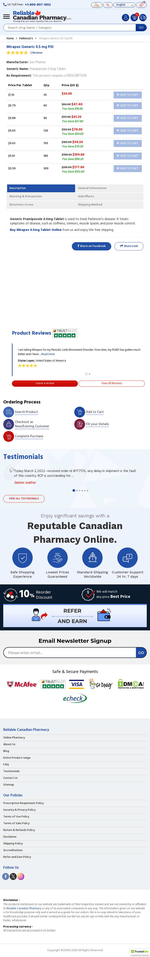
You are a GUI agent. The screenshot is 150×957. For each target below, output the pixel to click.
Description (17, 188)
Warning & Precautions (25, 196)
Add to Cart (127, 95)
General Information (92, 188)
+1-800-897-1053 (38, 5)
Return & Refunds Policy (19, 830)
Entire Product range (17, 758)
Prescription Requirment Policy (23, 803)
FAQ (6, 765)
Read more (48, 354)
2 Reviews (36, 53)
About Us (9, 744)
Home (10, 38)
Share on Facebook (91, 246)
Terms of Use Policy (16, 817)
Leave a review (45, 383)
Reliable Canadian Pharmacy (23, 908)
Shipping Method (90, 204)
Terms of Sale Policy (16, 823)
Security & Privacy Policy (19, 810)
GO (141, 28)
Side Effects (86, 196)
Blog (6, 751)
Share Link (129, 246)
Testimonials (11, 771)
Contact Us (10, 778)
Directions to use (21, 204)
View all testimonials (24, 499)
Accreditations (13, 850)
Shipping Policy (13, 844)
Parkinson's (26, 38)
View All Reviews (112, 383)
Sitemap (8, 785)
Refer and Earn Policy (17, 857)
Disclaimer (10, 837)
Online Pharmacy (14, 738)
